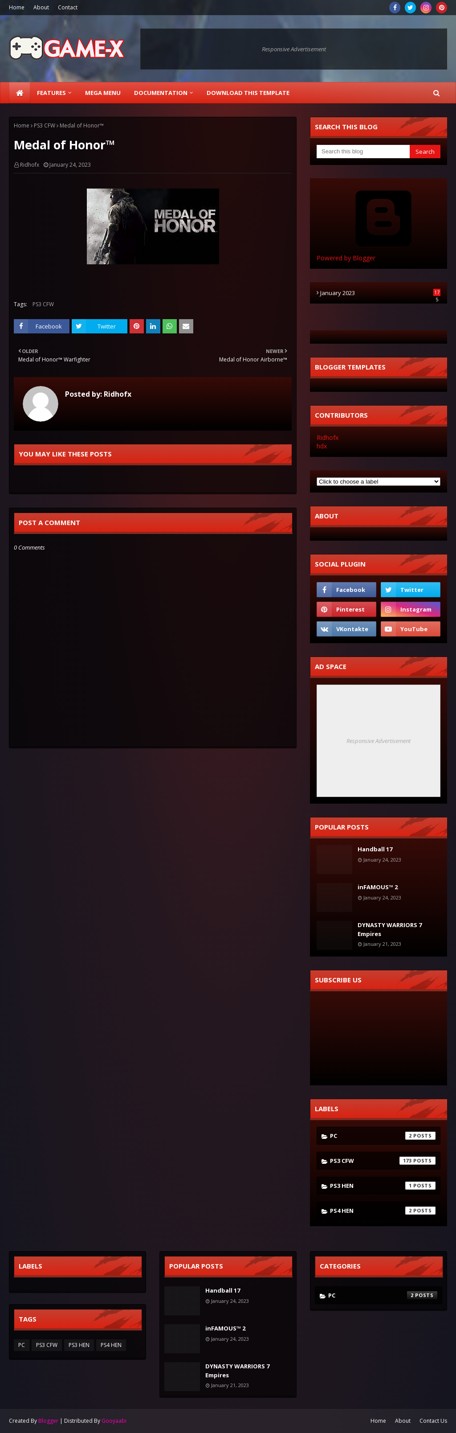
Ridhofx (29, 164)
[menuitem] (19, 92)
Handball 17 (375, 849)
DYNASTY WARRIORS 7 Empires (390, 929)
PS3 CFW (44, 125)
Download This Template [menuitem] (248, 93)
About (41, 7)
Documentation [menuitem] (160, 93)
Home (16, 7)
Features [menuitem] (51, 93)
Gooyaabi (114, 1421)
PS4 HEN (383, 1211)
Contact (67, 7)
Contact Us (433, 1421)
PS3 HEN (383, 1186)
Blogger (48, 1421)
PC (383, 1136)
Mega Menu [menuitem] (103, 93)
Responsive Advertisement (294, 49)
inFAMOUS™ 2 (378, 887)
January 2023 (380, 293)
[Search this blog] (363, 151)
